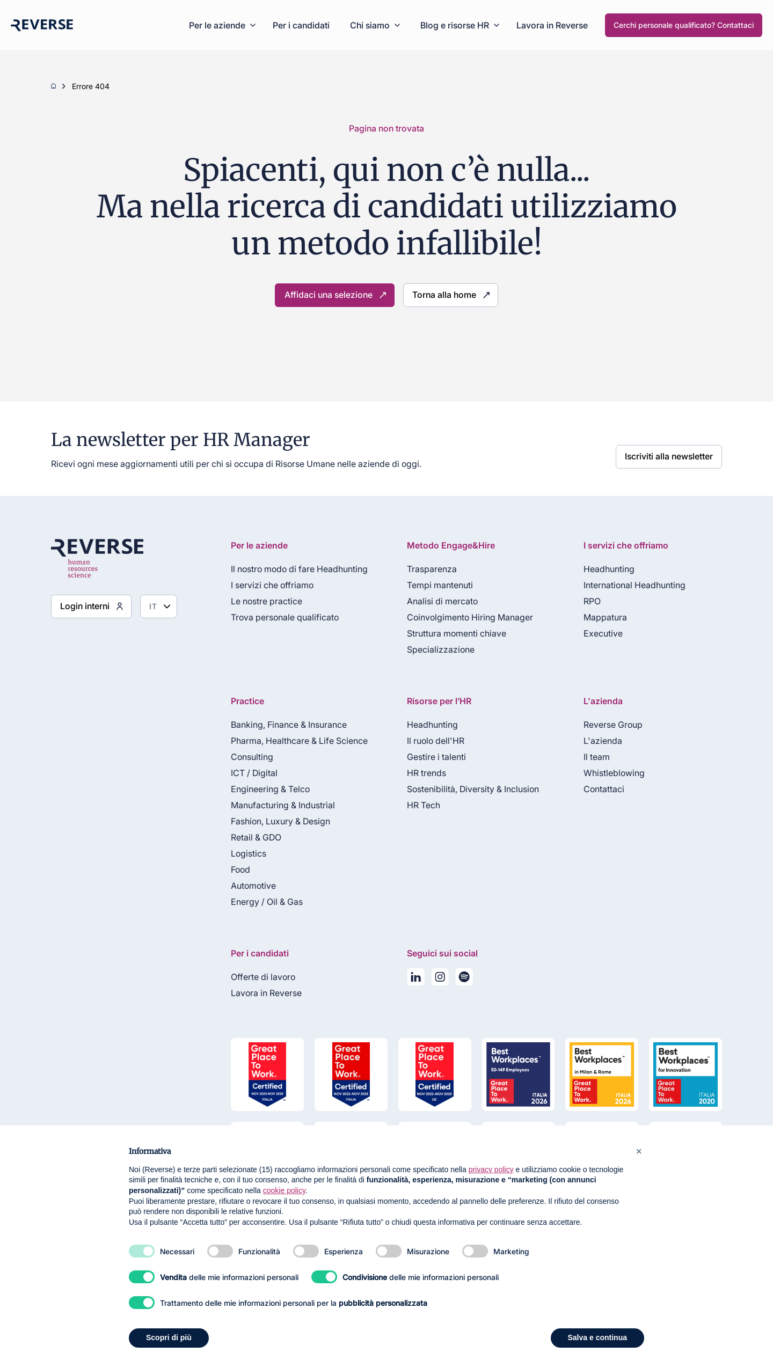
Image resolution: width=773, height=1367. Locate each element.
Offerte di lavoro (256, 976)
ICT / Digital (247, 772)
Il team (594, 756)
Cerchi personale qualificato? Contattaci (684, 25)
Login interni (81, 606)
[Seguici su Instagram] (435, 979)
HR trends (422, 772)
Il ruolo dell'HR (431, 740)
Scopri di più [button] (169, 1337)
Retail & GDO (249, 837)
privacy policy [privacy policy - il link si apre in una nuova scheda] (491, 1169)
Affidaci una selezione (332, 294)
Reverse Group (610, 724)
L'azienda (600, 740)
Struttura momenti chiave (452, 633)
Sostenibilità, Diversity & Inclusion (469, 789)
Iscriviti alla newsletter (674, 453)
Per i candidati (301, 25)
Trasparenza (428, 569)
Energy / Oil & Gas (260, 901)
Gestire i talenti (432, 756)
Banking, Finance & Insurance (282, 724)
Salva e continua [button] (597, 1337)
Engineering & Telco (263, 789)
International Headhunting (632, 585)
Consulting (245, 756)
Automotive (246, 885)
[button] (638, 1151)
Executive (600, 633)
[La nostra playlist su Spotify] (460, 979)
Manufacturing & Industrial (276, 805)
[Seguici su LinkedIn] (411, 979)
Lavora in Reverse (552, 25)
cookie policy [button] (284, 1190)
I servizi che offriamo (265, 585)
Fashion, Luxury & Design (273, 821)
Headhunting (606, 569)
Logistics (241, 853)
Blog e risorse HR (454, 25)
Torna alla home (437, 294)
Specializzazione (436, 649)
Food (233, 869)
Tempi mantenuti (436, 585)
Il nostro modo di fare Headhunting (292, 569)
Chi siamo (370, 25)
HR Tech (419, 805)
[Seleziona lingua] (151, 606)
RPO (589, 601)
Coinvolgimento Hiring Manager (466, 617)
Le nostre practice (259, 601)
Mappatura (602, 617)
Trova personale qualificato (278, 617)
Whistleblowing (611, 772)
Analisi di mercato (438, 601)
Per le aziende (217, 25)
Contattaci (601, 789)
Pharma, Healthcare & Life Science (292, 740)
